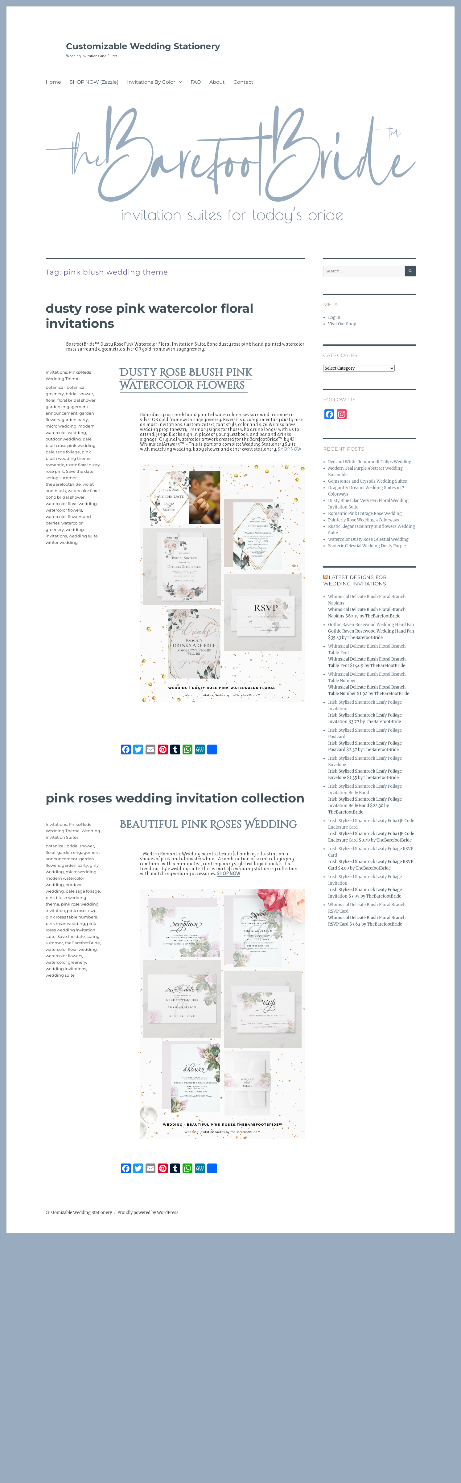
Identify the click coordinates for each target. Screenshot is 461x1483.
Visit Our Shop (342, 324)
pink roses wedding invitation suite (71, 930)
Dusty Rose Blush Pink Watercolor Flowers (186, 379)
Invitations (56, 372)
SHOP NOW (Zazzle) (94, 82)
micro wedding (61, 426)
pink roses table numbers (71, 916)
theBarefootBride (63, 484)
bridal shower (79, 393)
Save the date (79, 471)
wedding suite (83, 535)
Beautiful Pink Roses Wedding (208, 825)
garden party (75, 419)
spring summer (61, 477)
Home (53, 82)
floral (51, 400)
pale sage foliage (63, 451)
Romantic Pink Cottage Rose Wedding (365, 513)
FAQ (196, 82)
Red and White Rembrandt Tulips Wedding (369, 461)
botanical (55, 387)
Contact (243, 82)
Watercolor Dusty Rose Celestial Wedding (368, 539)
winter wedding (62, 542)
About (217, 82)
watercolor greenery (66, 962)
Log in (334, 317)
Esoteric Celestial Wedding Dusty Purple (367, 546)
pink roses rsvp (82, 910)
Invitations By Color (151, 82)
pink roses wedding (65, 923)
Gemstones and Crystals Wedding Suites (367, 481)
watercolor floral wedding (71, 503)
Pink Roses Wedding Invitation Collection (175, 798)
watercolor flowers (64, 510)
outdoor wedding (63, 438)
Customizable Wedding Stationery (143, 46)
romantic (55, 464)
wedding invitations (66, 968)
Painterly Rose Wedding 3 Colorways (363, 520)
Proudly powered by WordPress (148, 1212)
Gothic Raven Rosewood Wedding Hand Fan (371, 624)
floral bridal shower (76, 400)
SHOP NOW (290, 449)
